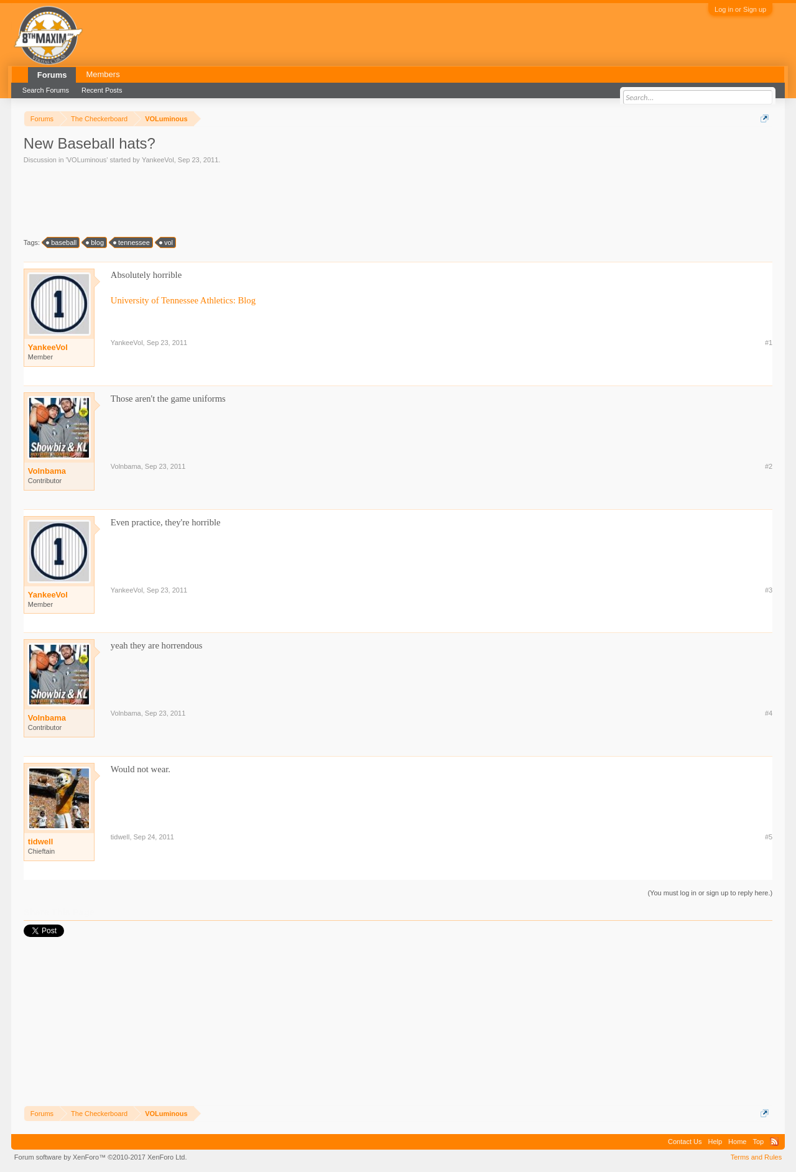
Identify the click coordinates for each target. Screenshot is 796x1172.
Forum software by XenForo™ (100, 1157)
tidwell (40, 841)
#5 (768, 837)
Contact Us (684, 1141)
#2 (768, 466)
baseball (61, 242)
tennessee (132, 242)
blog (95, 242)
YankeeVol (158, 160)
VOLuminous (87, 160)
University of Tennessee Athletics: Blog (183, 300)
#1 (768, 342)
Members (102, 74)
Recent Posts (101, 90)
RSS (774, 1141)
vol (166, 242)
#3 (768, 590)
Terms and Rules (756, 1157)
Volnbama (47, 471)
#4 (768, 713)
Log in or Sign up (740, 9)
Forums (52, 75)
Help (715, 1141)
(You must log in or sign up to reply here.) (709, 893)
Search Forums (45, 90)
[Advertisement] (250, 200)
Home (737, 1141)
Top (758, 1141)
